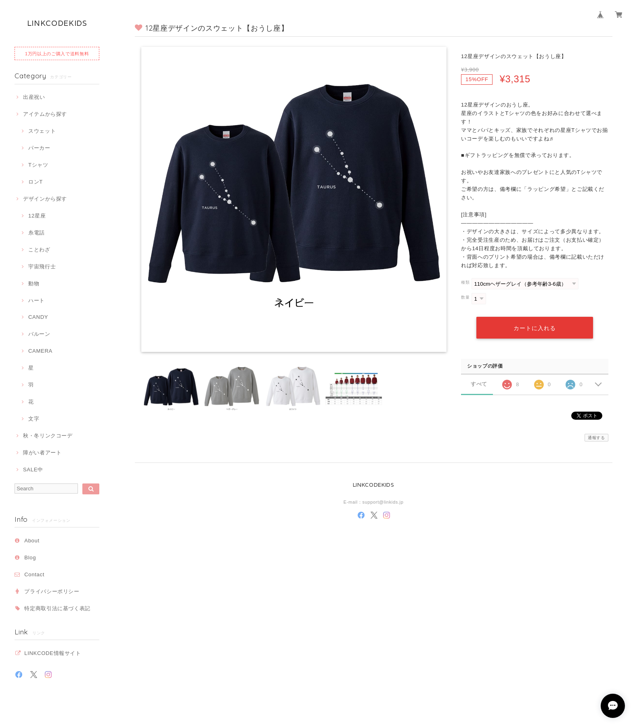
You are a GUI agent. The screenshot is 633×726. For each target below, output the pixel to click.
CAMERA (40, 351)
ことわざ (39, 250)
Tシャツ (38, 165)
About (32, 541)
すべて (479, 383)
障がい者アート (42, 453)
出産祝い (34, 97)
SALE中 (33, 470)
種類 (465, 282)
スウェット (42, 131)
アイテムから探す (45, 114)
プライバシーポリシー (52, 591)
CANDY (38, 317)
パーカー (39, 148)
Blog (30, 557)
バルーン (39, 334)
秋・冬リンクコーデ (48, 436)
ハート (36, 300)
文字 (33, 419)
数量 (465, 297)
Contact (34, 574)
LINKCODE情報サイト (52, 653)
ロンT (35, 182)
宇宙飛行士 (42, 267)
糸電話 (36, 233)
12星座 (37, 216)
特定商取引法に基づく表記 (57, 608)
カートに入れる (534, 327)
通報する (596, 437)
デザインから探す (45, 199)
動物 (33, 283)
